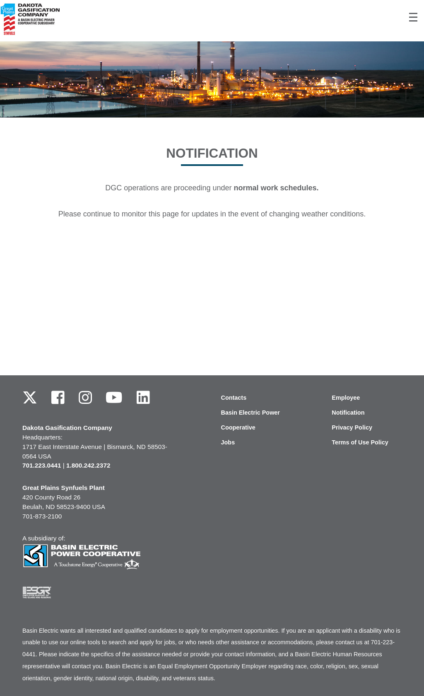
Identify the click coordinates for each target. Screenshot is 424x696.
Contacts (234, 397)
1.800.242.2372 (88, 465)
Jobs (228, 442)
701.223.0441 (41, 465)
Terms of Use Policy (360, 442)
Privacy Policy (352, 427)
